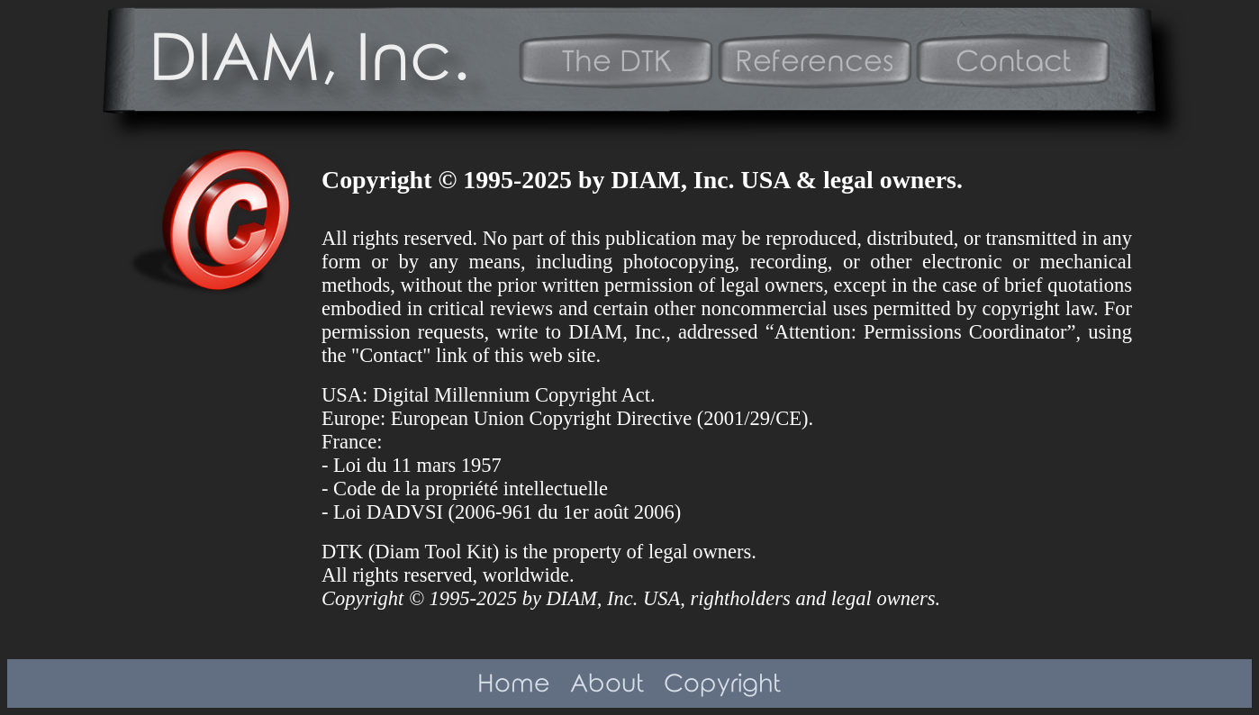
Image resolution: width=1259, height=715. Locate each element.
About (607, 684)
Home (513, 684)
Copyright (723, 684)
